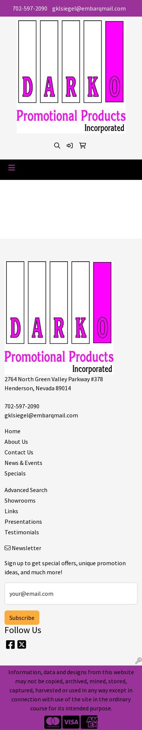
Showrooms (20, 500)
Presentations (23, 521)
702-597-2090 (29, 8)
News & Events (23, 462)
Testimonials (22, 532)
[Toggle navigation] (12, 168)
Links (11, 511)
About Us (16, 441)
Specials (15, 473)
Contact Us (19, 452)
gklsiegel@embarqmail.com (89, 8)
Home (12, 431)
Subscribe (21, 617)
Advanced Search (26, 490)
